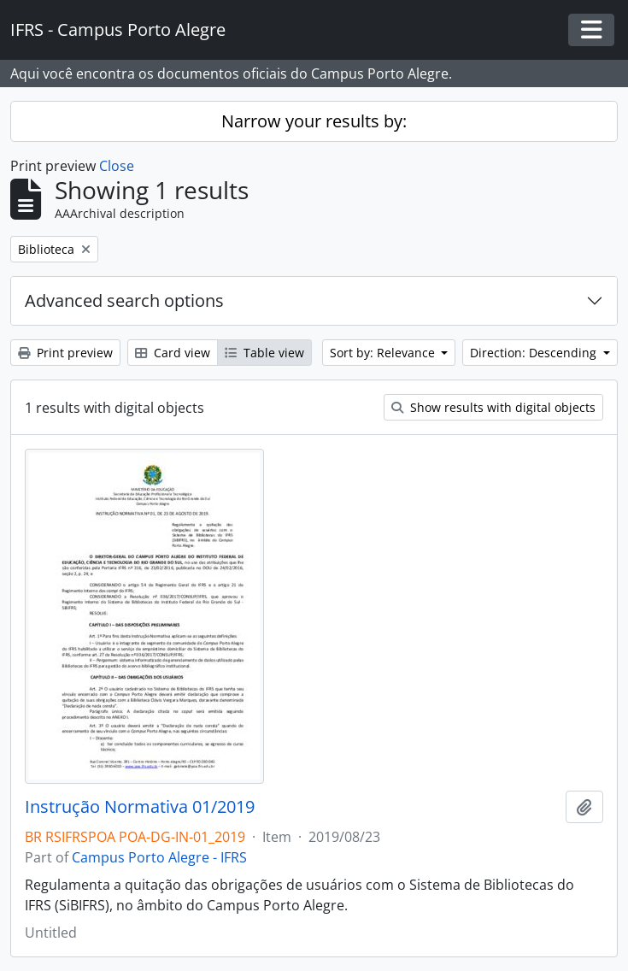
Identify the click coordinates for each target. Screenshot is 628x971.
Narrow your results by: (314, 120)
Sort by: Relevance (384, 352)
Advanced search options (124, 300)
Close (116, 165)
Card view (172, 352)
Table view (264, 352)
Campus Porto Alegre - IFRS (159, 857)
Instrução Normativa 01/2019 (140, 807)
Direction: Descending (535, 352)
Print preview (65, 352)
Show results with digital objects (493, 407)
